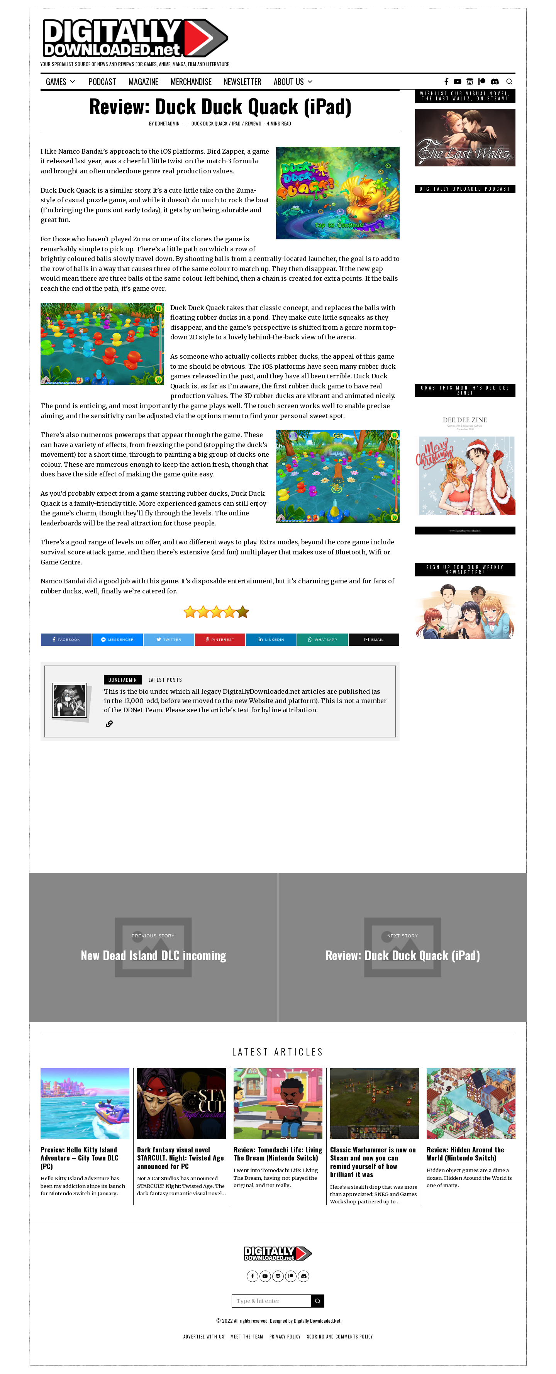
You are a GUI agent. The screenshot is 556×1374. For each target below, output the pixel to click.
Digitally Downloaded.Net (317, 1320)
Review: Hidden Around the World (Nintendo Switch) (465, 1153)
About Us (289, 81)
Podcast (102, 81)
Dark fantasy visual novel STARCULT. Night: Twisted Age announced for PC (180, 1157)
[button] (317, 1301)
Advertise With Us (203, 1336)
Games (56, 81)
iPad (236, 123)
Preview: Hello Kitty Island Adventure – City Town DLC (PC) (80, 1157)
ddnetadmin (167, 123)
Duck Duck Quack (209, 123)
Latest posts (165, 679)
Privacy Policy (285, 1336)
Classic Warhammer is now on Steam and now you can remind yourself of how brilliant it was (373, 1161)
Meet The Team (247, 1336)
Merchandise (191, 81)
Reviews (253, 123)
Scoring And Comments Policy (340, 1336)
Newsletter (242, 81)
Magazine (143, 81)
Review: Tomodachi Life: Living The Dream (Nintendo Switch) (278, 1153)
